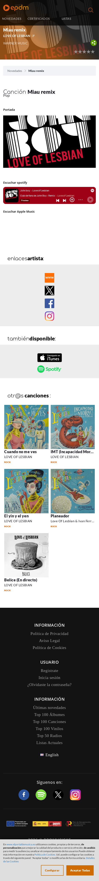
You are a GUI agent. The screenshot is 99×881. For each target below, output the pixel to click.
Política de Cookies (49, 647)
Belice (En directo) (20, 580)
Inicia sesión (89, 19)
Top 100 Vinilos (49, 728)
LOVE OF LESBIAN (16, 36)
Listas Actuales (49, 742)
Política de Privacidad (49, 633)
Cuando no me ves (20, 451)
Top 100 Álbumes (49, 714)
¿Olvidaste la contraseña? (49, 684)
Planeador (60, 516)
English (52, 755)
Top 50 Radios (49, 735)
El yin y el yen (16, 516)
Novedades (14, 71)
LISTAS (66, 18)
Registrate (49, 670)
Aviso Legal (49, 640)
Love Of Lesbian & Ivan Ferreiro (74, 521)
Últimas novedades (49, 707)
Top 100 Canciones (49, 721)
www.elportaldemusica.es (21, 844)
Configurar (52, 870)
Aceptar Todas (80, 870)
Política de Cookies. (45, 854)
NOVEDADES (11, 18)
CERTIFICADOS (39, 18)
